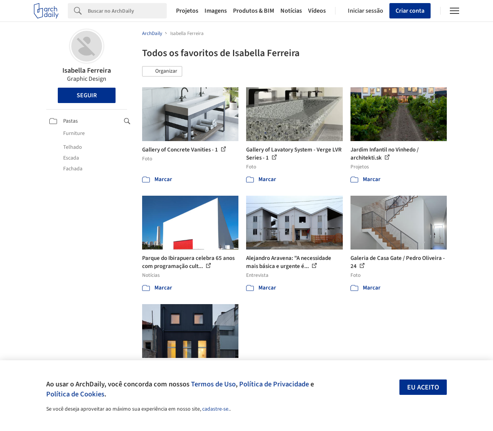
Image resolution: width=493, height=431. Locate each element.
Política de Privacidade (274, 384)
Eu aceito (423, 387)
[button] (162, 71)
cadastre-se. (216, 409)
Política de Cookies (75, 394)
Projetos (187, 11)
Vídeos (317, 11)
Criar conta (410, 11)
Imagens (216, 11)
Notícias (291, 11)
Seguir (87, 95)
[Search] (127, 10)
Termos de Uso (213, 384)
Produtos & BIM (253, 11)
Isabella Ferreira (86, 70)
